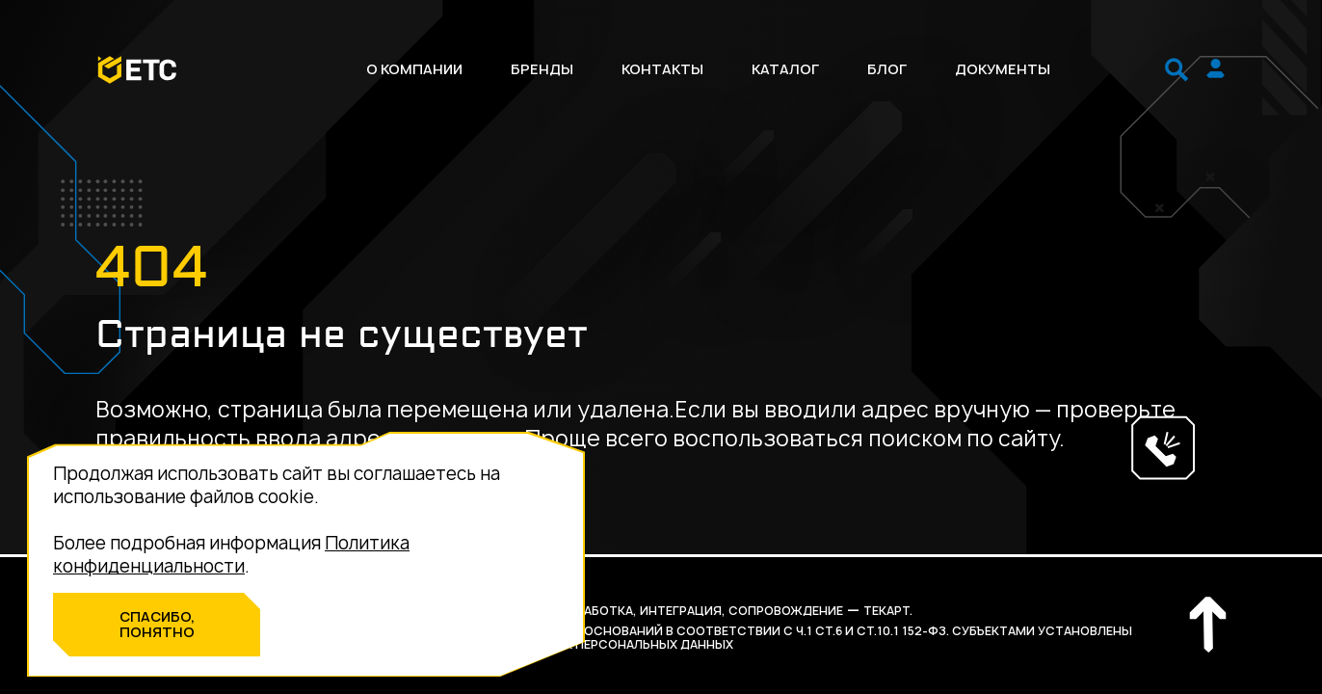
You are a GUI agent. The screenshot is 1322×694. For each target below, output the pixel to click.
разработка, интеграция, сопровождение (698, 610)
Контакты (662, 69)
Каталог (785, 69)
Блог (887, 69)
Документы (1002, 69)
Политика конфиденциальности (231, 554)
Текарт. (887, 610)
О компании (414, 69)
